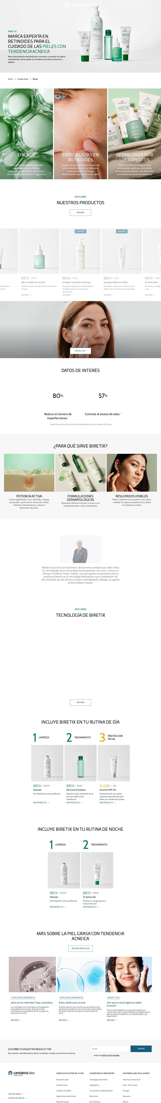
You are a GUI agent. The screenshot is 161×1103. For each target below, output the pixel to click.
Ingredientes (94, 1085)
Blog (137, 5)
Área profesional (110, 5)
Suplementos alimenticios (66, 1096)
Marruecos (126, 1096)
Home (10, 79)
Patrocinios (94, 1096)
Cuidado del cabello (63, 1091)
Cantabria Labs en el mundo (136, 1073)
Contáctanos (14, 1094)
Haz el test (80, 351)
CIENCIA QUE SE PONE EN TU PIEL (70, 1073)
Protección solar (62, 1079)
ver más (81, 702)
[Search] (143, 5)
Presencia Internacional (131, 1079)
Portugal (126, 1091)
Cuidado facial (61, 1085)
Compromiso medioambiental (101, 1091)
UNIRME (141, 1049)
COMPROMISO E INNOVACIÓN (102, 1073)
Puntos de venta (126, 5)
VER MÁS (81, 213)
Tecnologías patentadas (99, 1079)
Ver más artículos (81, 948)
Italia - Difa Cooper (130, 1085)
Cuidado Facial (22, 79)
